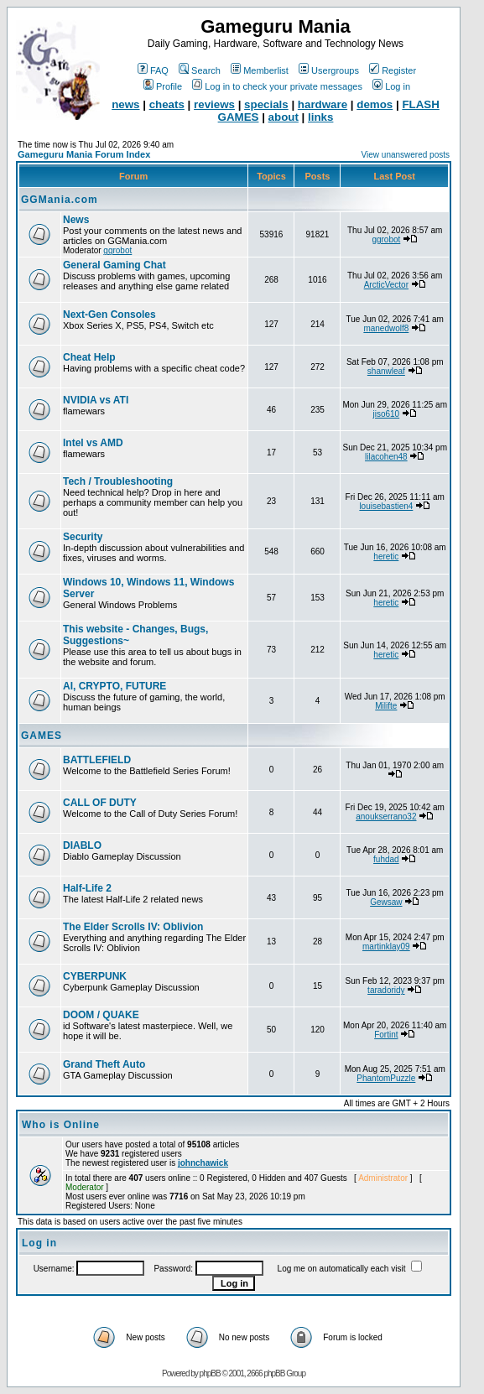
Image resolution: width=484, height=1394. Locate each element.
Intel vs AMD (93, 443)
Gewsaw (386, 902)
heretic (385, 556)
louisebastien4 (386, 506)
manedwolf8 (386, 328)
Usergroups (329, 70)
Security (82, 537)
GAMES (41, 735)
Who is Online (61, 1125)
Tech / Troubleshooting (118, 481)
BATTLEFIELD (97, 760)
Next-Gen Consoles (109, 314)
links (320, 117)
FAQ (153, 70)
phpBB (210, 1373)
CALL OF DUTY (100, 803)
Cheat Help (89, 357)
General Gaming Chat (114, 265)
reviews (214, 104)
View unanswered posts (406, 154)
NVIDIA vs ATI (95, 400)
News (76, 220)
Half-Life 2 (87, 888)
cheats (167, 104)
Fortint (386, 1034)
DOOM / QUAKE (101, 1015)
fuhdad (386, 859)
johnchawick (203, 1163)
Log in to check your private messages (277, 86)
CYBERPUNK (95, 976)
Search (200, 70)
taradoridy (385, 990)
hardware (322, 104)
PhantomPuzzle (385, 1078)
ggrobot (117, 250)
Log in (391, 86)
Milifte (386, 705)
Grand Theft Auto (104, 1064)
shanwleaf (386, 371)
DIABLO (82, 845)
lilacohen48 (386, 456)
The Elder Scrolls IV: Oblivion (133, 927)
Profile (162, 86)
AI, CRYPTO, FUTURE (114, 686)
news (125, 104)
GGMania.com (59, 199)
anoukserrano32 (386, 816)
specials (266, 104)
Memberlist (260, 70)
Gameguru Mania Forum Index (84, 154)
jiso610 (385, 414)
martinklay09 (386, 946)
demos (374, 104)
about (283, 117)
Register (392, 70)
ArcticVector (386, 284)
